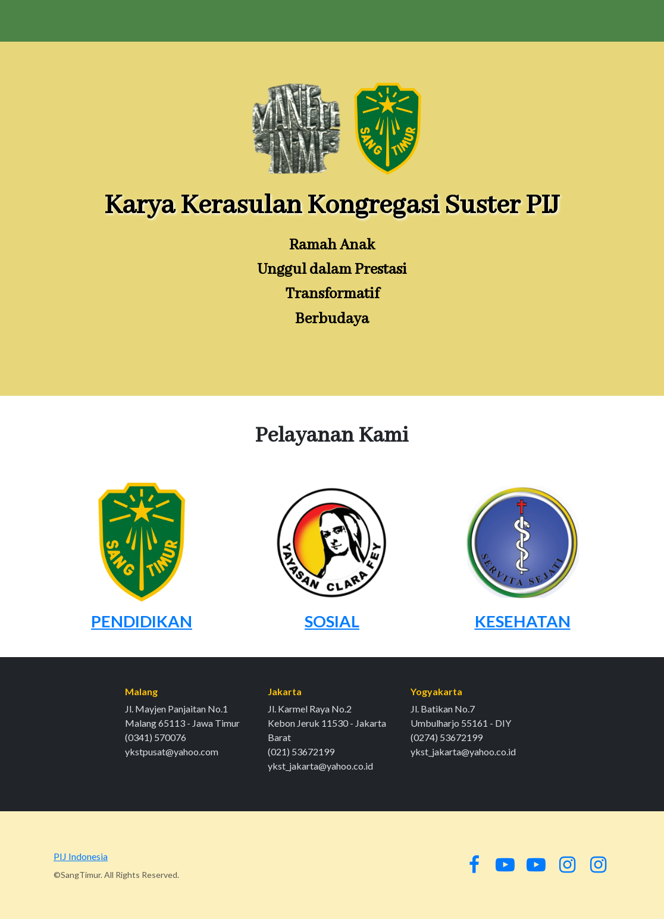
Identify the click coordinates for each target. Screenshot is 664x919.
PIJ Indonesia (81, 856)
